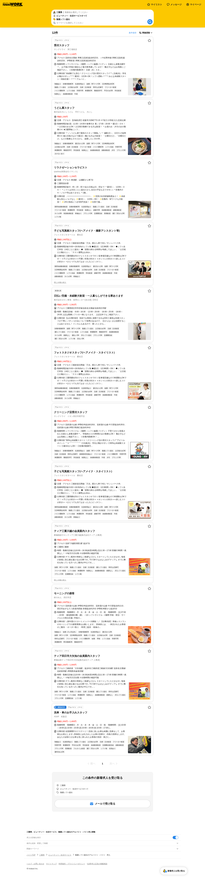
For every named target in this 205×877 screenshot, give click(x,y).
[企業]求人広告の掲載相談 (97, 864)
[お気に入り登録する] (149, 40)
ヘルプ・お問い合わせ (35, 864)
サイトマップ (51, 864)
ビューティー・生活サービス (59, 855)
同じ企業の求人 (60, 282)
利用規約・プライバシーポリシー (72, 864)
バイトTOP (31, 855)
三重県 (42, 855)
